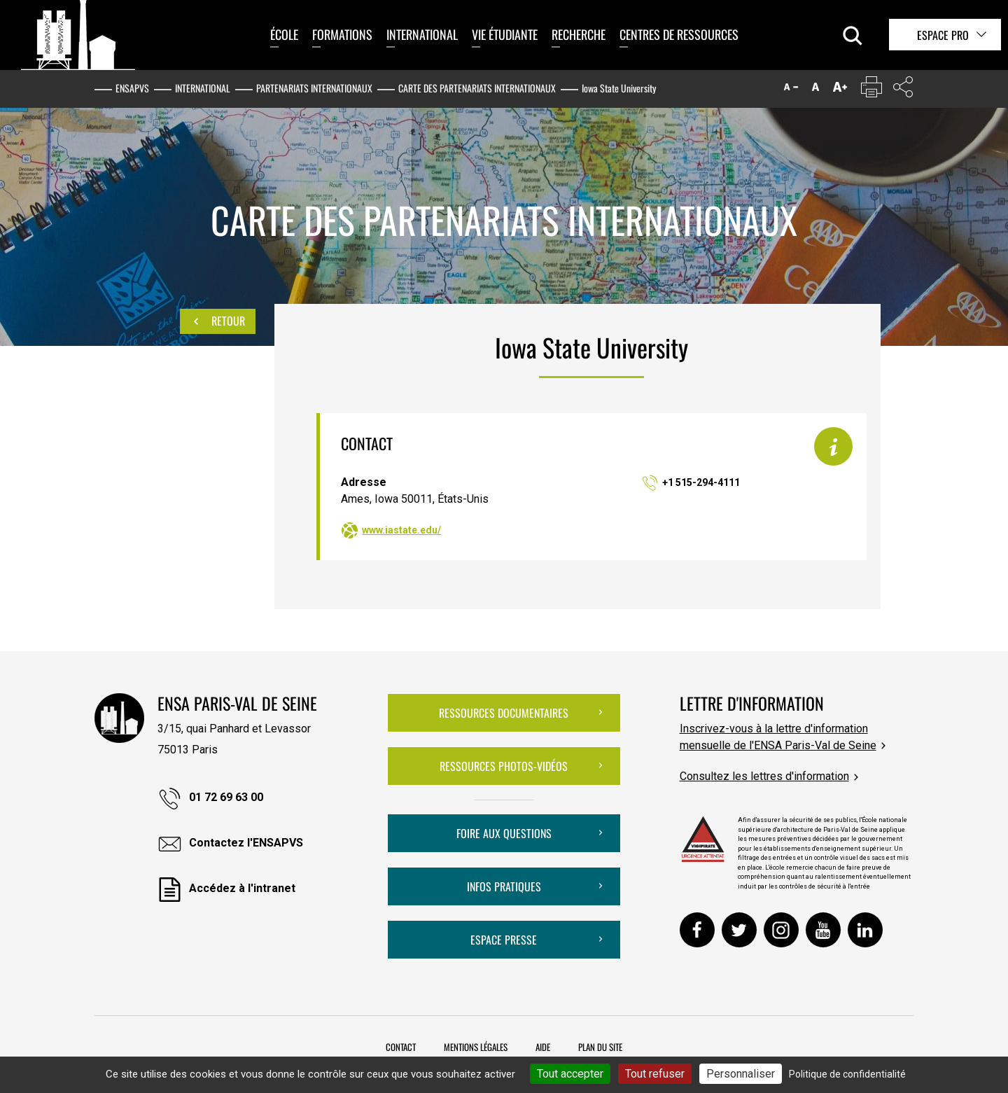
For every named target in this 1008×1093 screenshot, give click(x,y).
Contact (401, 1047)
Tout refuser (655, 1073)
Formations (342, 34)
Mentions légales (475, 1047)
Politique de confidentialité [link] (847, 1074)
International (422, 34)
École (284, 34)
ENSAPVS (132, 88)
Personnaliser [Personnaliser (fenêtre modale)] (740, 1073)
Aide (543, 1047)
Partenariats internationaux (314, 88)
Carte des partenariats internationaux (477, 88)
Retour (217, 321)
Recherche (579, 34)
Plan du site (600, 1047)
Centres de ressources (679, 34)
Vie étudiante (505, 34)
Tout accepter (570, 1073)
